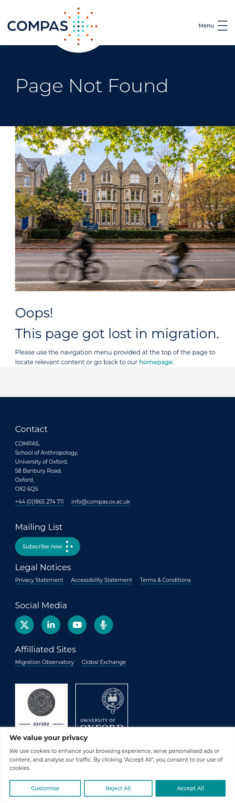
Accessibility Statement (101, 580)
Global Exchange (104, 662)
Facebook (50, 624)
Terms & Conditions (165, 580)
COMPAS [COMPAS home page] (21, 44)
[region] (117, 765)
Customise (45, 788)
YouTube (77, 624)
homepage (155, 362)
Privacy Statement (39, 580)
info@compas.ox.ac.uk (101, 501)
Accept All (190, 788)
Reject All (118, 788)
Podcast (103, 624)
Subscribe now (42, 546)
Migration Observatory (44, 662)
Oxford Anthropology (41, 710)
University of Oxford (101, 710)
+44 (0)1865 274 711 (39, 501)
